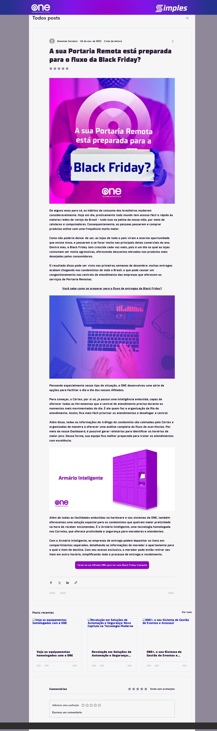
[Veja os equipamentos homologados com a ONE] (57, 632)
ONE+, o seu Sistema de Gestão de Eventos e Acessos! (164, 653)
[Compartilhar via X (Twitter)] (59, 582)
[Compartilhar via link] (75, 582)
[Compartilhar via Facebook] (51, 582)
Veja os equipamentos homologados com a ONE (55, 653)
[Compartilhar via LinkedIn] (67, 582)
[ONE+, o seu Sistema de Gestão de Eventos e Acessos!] (167, 632)
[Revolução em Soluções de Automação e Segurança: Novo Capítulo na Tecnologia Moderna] (112, 632)
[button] (187, 17)
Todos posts (46, 18)
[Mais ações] (173, 41)
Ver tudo (187, 612)
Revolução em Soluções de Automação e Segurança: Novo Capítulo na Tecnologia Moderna (111, 653)
